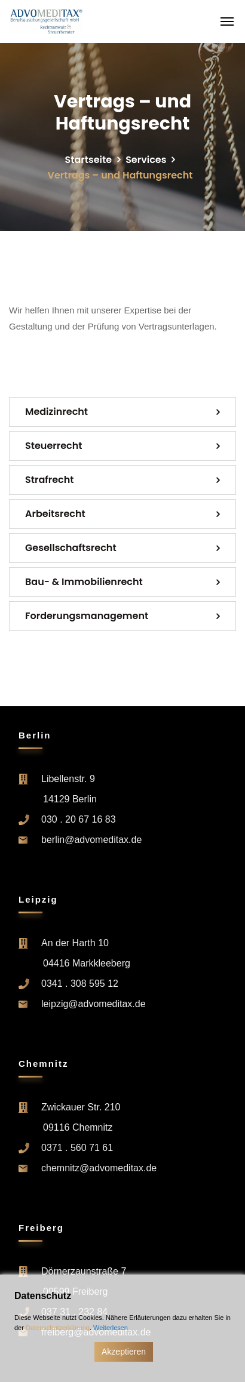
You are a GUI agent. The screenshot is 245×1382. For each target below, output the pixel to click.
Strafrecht (49, 480)
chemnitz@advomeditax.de (99, 1168)
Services (145, 160)
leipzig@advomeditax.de (93, 1004)
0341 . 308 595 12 (79, 983)
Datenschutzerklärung (58, 1327)
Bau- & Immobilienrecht (84, 582)
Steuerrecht (53, 446)
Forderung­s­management (86, 616)
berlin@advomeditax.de (91, 840)
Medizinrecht (56, 411)
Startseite (88, 160)
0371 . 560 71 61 (77, 1148)
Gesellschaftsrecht (71, 548)
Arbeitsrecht (55, 514)
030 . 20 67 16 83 (78, 819)
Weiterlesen (110, 1327)
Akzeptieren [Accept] (124, 1351)
